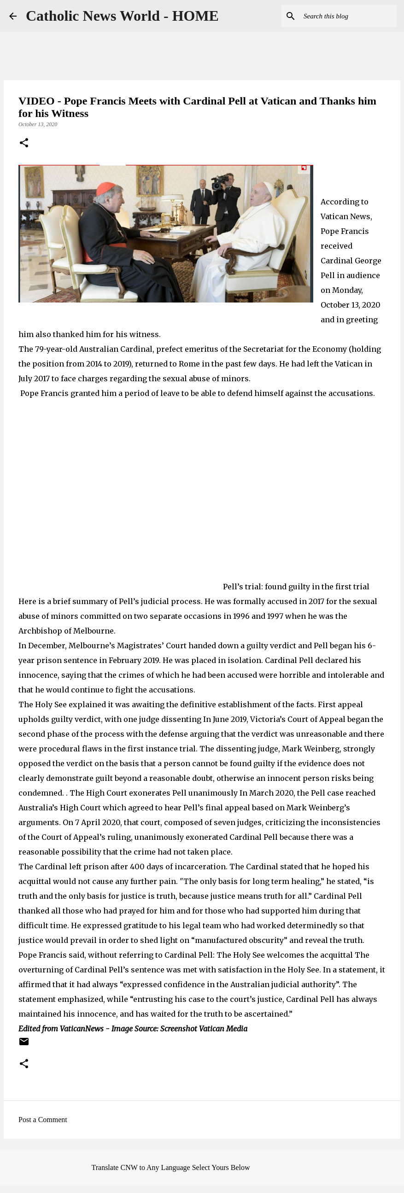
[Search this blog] (348, 16)
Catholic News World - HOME (122, 15)
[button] (23, 143)
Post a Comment (42, 1119)
